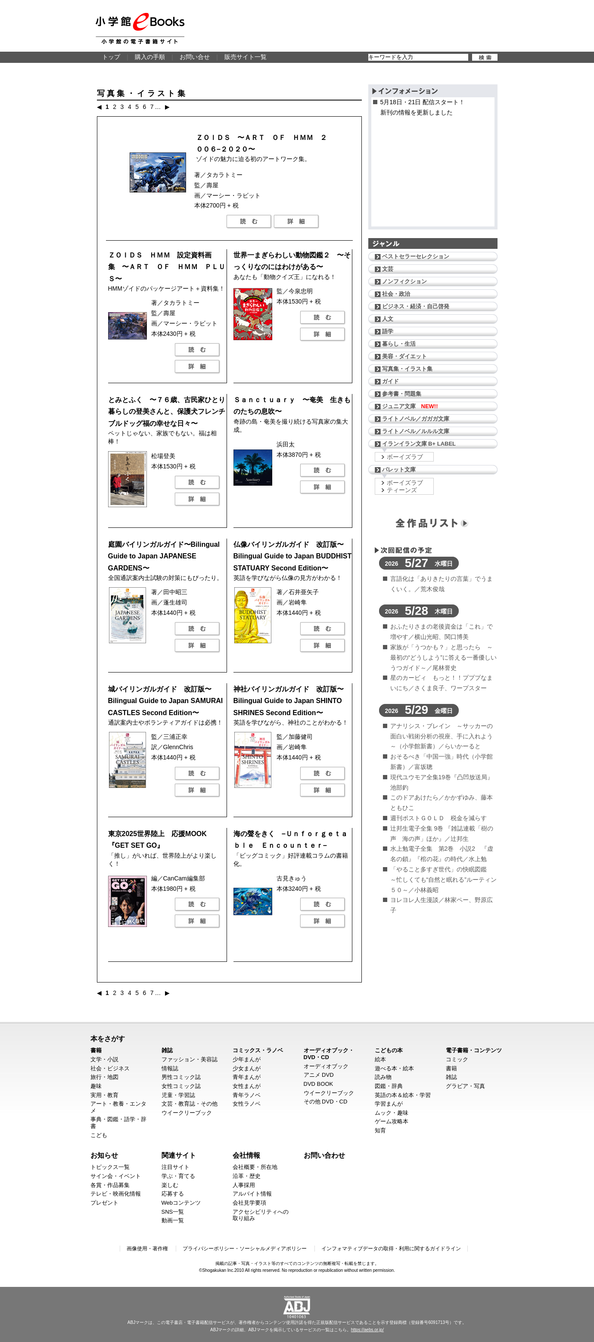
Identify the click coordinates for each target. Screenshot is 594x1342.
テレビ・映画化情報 (115, 1193)
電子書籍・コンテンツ (474, 1050)
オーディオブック (326, 1066)
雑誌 (167, 1050)
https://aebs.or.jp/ (367, 1329)
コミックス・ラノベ (258, 1050)
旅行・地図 (104, 1077)
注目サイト (176, 1167)
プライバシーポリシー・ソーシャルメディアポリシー (245, 1249)
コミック (457, 1059)
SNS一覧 (173, 1212)
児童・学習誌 (178, 1095)
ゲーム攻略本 (391, 1121)
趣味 (96, 1086)
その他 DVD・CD (326, 1101)
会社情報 (246, 1155)
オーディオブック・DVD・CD (329, 1053)
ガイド (390, 381)
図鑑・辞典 (389, 1086)
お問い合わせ (324, 1155)
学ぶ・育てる (178, 1176)
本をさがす (107, 1038)
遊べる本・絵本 (394, 1068)
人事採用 (244, 1185)
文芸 (387, 269)
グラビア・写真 (465, 1086)
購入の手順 (150, 56)
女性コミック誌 (181, 1086)
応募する (173, 1193)
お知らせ (104, 1155)
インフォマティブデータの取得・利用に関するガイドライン (391, 1249)
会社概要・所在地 (255, 1167)
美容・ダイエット (404, 356)
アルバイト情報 (252, 1193)
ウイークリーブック (187, 1113)
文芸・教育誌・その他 (190, 1103)
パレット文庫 (399, 469)
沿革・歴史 (247, 1176)
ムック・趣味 (391, 1113)
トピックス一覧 (110, 1167)
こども (98, 1135)
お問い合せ (195, 56)
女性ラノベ (247, 1103)
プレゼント (104, 1202)
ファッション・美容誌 (190, 1059)
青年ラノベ (247, 1095)
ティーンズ (402, 490)
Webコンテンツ (181, 1202)
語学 (387, 331)
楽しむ (170, 1185)
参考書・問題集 (401, 394)
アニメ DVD (319, 1075)
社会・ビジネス (110, 1068)
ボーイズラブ (405, 456)
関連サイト (179, 1155)
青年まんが (247, 1077)
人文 (387, 319)
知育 (380, 1130)
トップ (111, 56)
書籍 (96, 1050)
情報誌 (170, 1068)
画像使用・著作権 (147, 1249)
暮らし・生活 (399, 344)
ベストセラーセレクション (415, 256)
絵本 (380, 1059)
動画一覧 (173, 1220)
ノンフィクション (404, 281)
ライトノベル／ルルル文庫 (415, 431)
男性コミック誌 (181, 1077)
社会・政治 (396, 294)
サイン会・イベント (115, 1176)
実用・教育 (104, 1095)
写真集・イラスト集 (407, 369)
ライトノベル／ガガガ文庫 (415, 418)
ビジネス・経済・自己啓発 (415, 306)
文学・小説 (104, 1059)
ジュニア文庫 (410, 406)
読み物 (383, 1077)
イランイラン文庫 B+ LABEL (419, 443)
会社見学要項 (249, 1202)
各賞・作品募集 (110, 1185)
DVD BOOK (318, 1084)
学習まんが (389, 1103)
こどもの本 (389, 1050)
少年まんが (247, 1059)
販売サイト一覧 (245, 56)
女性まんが (247, 1086)
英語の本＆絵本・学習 (403, 1095)
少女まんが (247, 1068)
